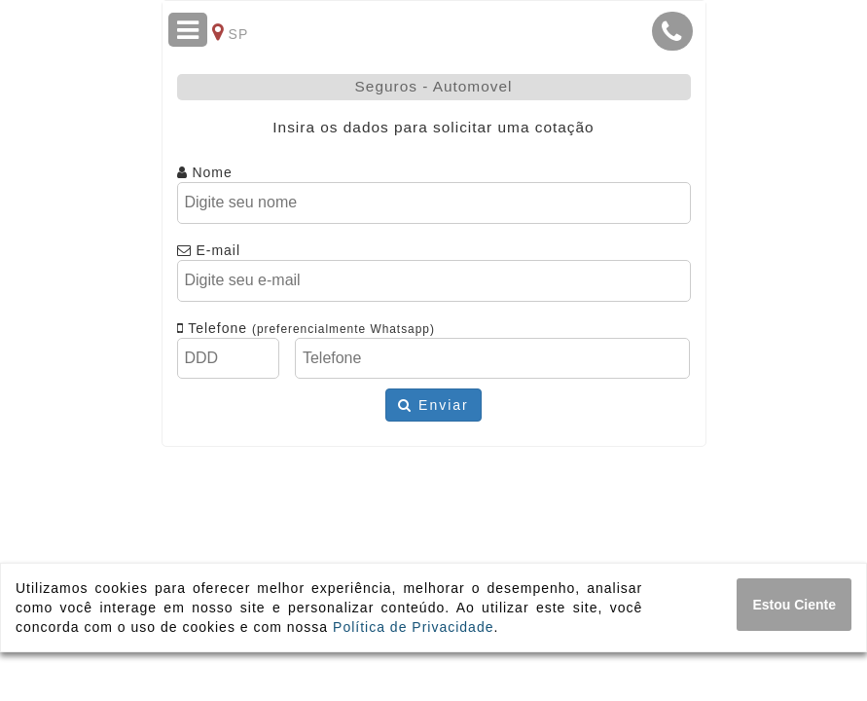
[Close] (794, 604)
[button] (672, 31)
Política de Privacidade (413, 627)
